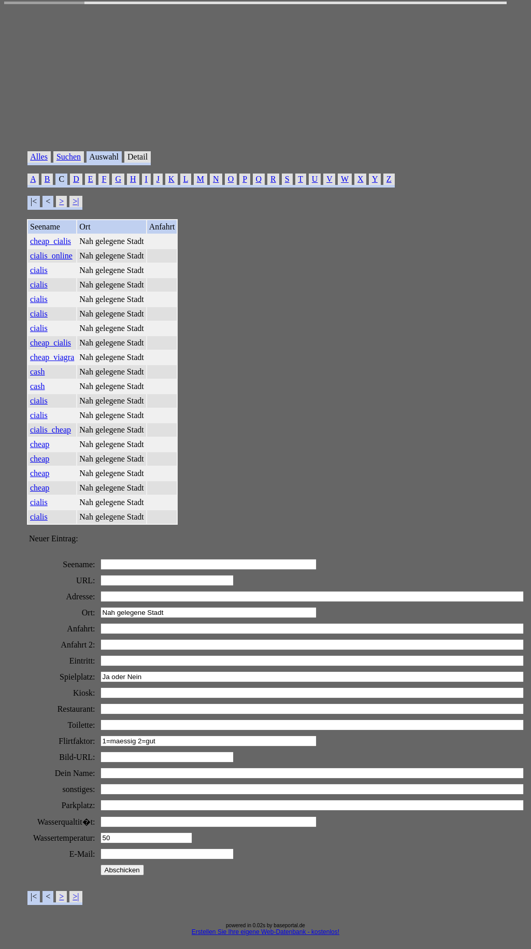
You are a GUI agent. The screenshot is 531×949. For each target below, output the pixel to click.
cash (37, 371)
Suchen (68, 156)
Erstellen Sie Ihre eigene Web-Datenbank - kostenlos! (265, 932)
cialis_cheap (50, 429)
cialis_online (51, 255)
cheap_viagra (52, 357)
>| (76, 201)
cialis (39, 270)
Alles (39, 156)
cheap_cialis (50, 241)
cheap (39, 444)
